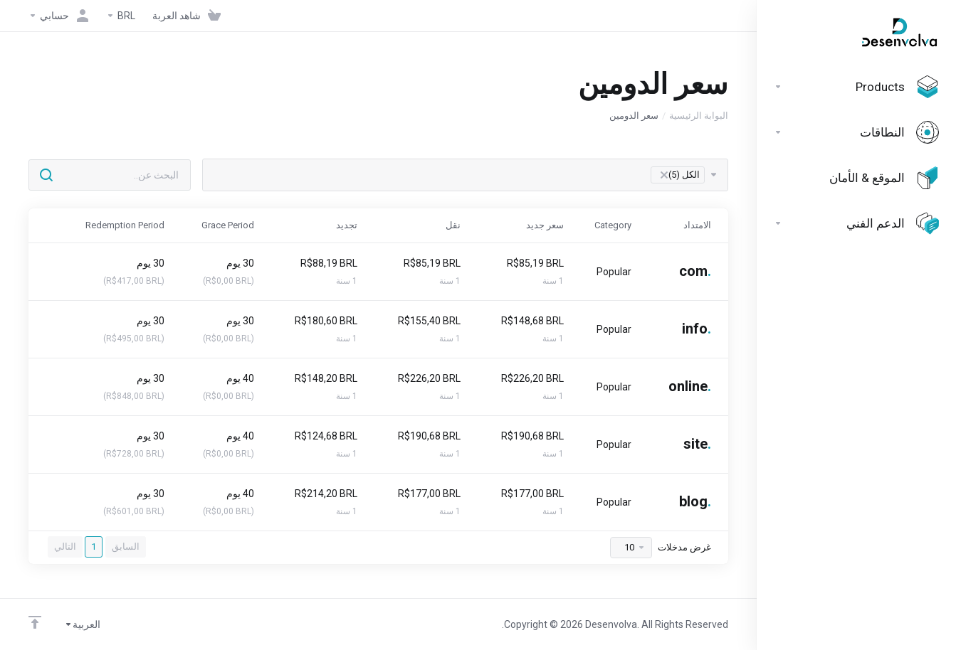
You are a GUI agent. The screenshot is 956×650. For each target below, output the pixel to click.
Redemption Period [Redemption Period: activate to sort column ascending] (124, 225)
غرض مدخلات (660, 547)
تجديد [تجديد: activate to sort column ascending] (346, 225)
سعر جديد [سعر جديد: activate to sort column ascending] (545, 225)
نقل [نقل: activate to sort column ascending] (453, 225)
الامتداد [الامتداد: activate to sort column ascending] (697, 225)
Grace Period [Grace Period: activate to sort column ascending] (227, 225)
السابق (126, 546)
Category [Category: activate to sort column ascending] (612, 225)
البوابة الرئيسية (698, 115)
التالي (65, 546)
